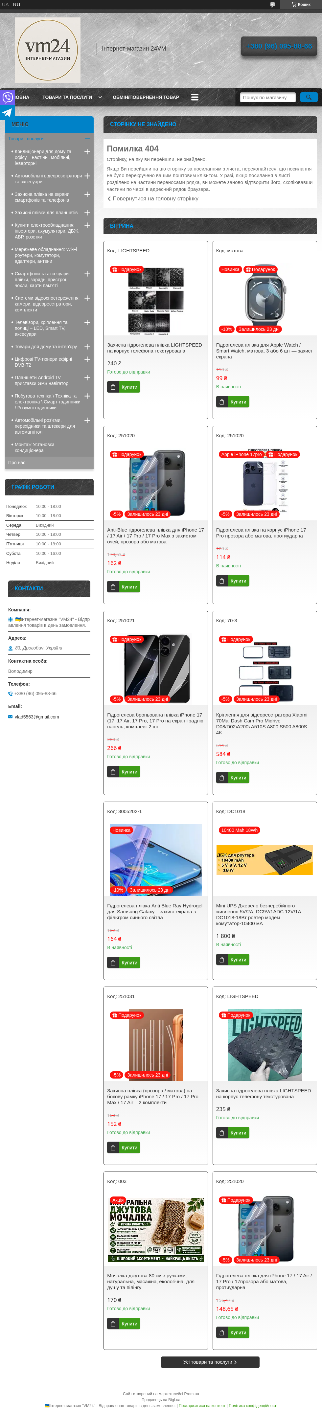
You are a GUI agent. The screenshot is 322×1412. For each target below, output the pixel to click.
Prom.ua (191, 1394)
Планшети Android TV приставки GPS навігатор (41, 380)
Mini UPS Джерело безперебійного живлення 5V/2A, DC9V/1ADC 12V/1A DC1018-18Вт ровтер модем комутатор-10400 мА (258, 914)
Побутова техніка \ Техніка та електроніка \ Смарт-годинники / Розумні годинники (47, 401)
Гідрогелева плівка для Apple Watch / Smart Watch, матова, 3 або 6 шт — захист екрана (264, 350)
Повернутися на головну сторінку (155, 198)
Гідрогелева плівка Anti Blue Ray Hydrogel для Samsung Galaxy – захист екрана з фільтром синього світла (154, 911)
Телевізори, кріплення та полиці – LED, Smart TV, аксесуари (41, 328)
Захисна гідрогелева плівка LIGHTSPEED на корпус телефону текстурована (263, 1093)
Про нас (16, 462)
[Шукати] (309, 97)
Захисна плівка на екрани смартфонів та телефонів (42, 197)
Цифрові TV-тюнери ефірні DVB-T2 (43, 362)
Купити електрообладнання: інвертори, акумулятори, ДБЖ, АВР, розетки (47, 230)
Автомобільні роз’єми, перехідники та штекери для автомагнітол (45, 426)
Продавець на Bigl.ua (161, 1400)
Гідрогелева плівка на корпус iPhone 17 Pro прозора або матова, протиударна (261, 532)
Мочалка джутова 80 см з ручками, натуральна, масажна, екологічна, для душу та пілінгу (151, 1281)
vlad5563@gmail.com (37, 716)
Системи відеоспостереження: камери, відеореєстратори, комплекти (47, 303)
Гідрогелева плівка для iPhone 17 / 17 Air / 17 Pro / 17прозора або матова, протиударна (264, 1281)
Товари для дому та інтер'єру (46, 346)
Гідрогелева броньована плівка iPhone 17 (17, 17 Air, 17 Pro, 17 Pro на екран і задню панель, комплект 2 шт (155, 720)
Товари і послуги (25, 138)
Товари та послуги (67, 97)
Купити (129, 387)
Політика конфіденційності (253, 1405)
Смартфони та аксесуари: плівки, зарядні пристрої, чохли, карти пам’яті (42, 279)
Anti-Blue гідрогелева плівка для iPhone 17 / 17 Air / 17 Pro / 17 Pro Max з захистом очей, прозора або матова (155, 535)
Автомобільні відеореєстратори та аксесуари (48, 178)
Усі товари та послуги (207, 1362)
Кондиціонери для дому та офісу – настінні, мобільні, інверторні (43, 157)
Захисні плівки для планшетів (46, 212)
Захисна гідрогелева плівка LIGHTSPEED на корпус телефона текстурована (154, 347)
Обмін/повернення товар (146, 97)
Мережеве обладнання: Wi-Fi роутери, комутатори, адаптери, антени (46, 255)
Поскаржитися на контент (202, 1405)
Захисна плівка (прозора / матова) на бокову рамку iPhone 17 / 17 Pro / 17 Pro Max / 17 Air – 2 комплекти (152, 1096)
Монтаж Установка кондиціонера (35, 447)
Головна (18, 97)
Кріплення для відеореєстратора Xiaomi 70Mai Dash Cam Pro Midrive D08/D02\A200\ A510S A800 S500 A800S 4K (262, 723)
